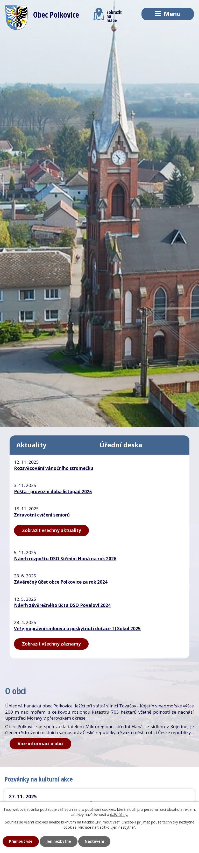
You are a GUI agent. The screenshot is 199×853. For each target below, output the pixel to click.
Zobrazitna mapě (108, 15)
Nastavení (94, 841)
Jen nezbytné (58, 841)
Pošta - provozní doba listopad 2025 (53, 491)
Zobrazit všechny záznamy (51, 644)
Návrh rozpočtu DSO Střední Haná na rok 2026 (65, 559)
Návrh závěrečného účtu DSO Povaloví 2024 (62, 605)
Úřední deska (121, 445)
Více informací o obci (40, 744)
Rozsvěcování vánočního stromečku (53, 468)
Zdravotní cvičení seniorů (42, 515)
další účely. (119, 814)
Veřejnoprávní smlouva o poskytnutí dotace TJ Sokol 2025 (77, 629)
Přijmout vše (20, 841)
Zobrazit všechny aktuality (51, 530)
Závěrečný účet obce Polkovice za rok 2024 (61, 582)
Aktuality (31, 445)
